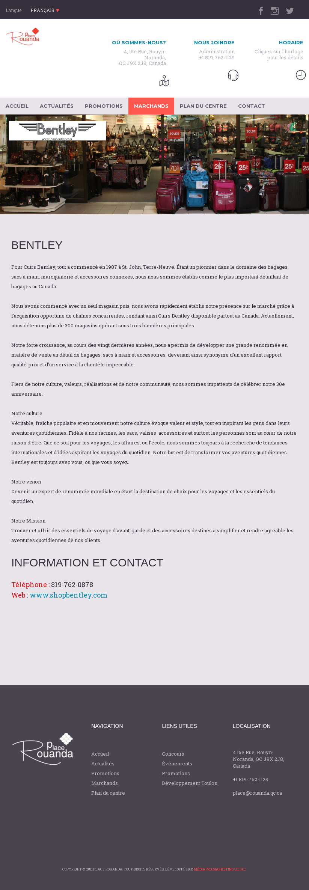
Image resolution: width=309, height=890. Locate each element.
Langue (13, 10)
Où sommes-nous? (139, 42)
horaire (291, 42)
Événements (177, 763)
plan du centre (203, 106)
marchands (151, 106)
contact (251, 106)
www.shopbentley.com (68, 594)
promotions (104, 106)
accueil (17, 106)
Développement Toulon (189, 783)
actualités (57, 106)
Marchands (104, 783)
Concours (173, 753)
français (45, 10)
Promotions (105, 773)
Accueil (100, 753)
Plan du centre (108, 792)
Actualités (103, 763)
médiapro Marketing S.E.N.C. (220, 869)
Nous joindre (214, 42)
